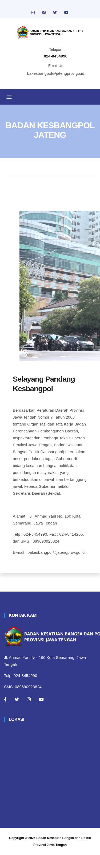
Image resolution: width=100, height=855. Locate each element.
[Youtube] (41, 699)
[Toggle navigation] (9, 97)
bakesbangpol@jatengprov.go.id (55, 73)
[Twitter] (16, 699)
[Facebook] (5, 699)
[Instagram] (28, 699)
